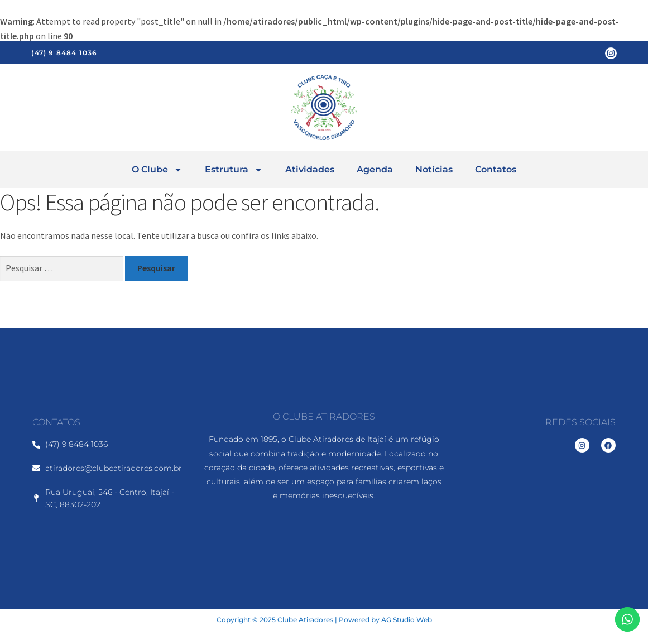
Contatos (495, 169)
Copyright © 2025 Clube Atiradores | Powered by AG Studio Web (324, 619)
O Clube (157, 170)
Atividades (309, 169)
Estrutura (234, 170)
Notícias (434, 169)
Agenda (375, 169)
